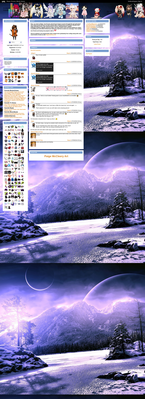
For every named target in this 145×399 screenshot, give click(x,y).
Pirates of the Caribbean (14, 94)
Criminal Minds (8, 106)
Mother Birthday (35, 85)
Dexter (20, 106)
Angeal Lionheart (90, 31)
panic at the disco (19, 113)
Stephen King (7, 110)
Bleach (23, 99)
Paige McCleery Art (51, 34)
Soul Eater (7, 101)
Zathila (88, 28)
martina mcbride (8, 114)
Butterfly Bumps (35, 61)
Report (68, 53)
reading (11, 117)
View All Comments (36, 50)
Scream (14, 99)
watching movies (17, 117)
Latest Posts (97, 44)
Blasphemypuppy (90, 26)
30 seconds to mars (9, 113)
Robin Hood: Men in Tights (14, 96)
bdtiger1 (33, 53)
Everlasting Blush (91, 25)
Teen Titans (7, 104)
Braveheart (18, 93)
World (18, 1)
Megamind (7, 95)
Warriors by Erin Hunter (10, 109)
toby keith (21, 114)
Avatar (15, 91)
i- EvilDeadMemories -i (92, 24)
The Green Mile (14, 95)
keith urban (16, 114)
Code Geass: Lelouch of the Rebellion (14, 100)
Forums (13, 1)
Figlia (32, 93)
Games (23, 1)
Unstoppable (10, 91)
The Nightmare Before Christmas (14, 97)
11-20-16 (59, 90)
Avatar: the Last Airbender (11, 105)
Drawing (6, 117)
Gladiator (18, 99)
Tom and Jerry (22, 105)
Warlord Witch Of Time (37, 131)
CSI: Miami (15, 106)
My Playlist (89, 53)
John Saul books (21, 109)
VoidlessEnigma (132, 1)
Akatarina (88, 30)
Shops (8, 1)
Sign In (140, 1)
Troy (5, 91)
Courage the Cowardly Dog (18, 104)
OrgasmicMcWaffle (91, 27)
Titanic (13, 93)
